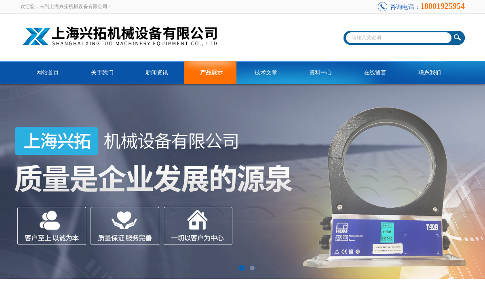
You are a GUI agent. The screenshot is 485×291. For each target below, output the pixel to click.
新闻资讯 (157, 73)
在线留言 (375, 73)
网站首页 (47, 73)
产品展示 (211, 73)
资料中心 (320, 73)
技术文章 (266, 73)
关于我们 (102, 73)
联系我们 (429, 73)
